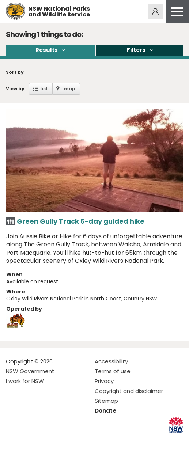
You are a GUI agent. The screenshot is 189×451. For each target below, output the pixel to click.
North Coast (105, 298)
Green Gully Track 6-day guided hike (80, 221)
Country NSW (140, 298)
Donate (105, 410)
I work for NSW (25, 381)
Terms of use (113, 371)
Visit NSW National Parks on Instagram (28, 439)
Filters (136, 50)
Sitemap (106, 401)
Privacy (104, 381)
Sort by (15, 72)
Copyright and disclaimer (129, 391)
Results (46, 50)
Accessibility (111, 361)
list (44, 89)
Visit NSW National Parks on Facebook (12, 439)
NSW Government (30, 371)
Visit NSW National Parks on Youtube (44, 439)
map (69, 89)
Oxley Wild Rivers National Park (44, 298)
